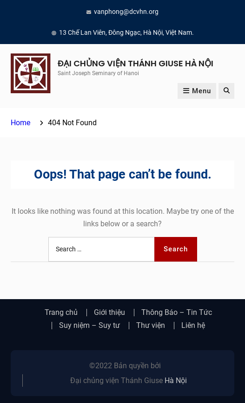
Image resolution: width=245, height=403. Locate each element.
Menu (197, 91)
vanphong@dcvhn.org (126, 11)
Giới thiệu (109, 312)
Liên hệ (193, 325)
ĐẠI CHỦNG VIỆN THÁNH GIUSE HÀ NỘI (135, 63)
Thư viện (150, 325)
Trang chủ (61, 312)
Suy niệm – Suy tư (89, 325)
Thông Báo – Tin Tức (176, 312)
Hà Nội (176, 380)
